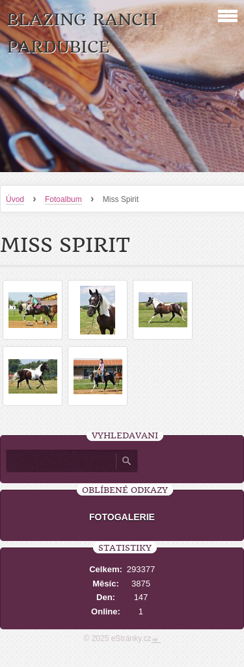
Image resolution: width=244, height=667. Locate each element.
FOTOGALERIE (122, 517)
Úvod (15, 199)
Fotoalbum (63, 199)
